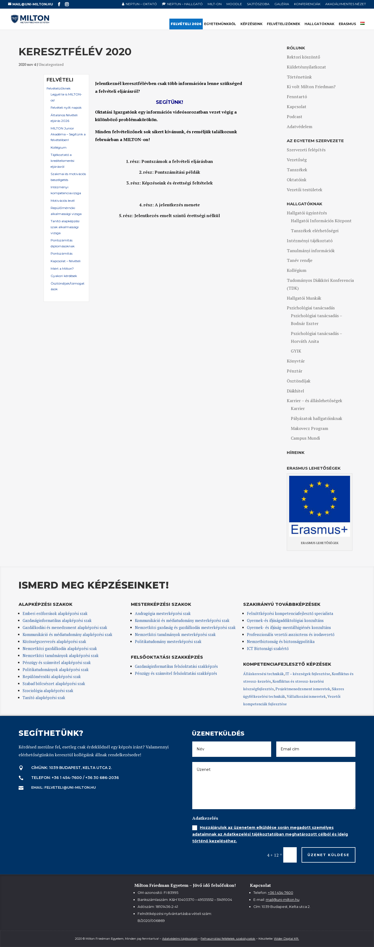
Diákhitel (295, 391)
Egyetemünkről (220, 24)
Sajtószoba (258, 4)
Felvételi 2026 (186, 24)
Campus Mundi (305, 438)
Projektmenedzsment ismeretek (302, 688)
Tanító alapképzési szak (44, 697)
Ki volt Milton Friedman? (311, 87)
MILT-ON (215, 4)
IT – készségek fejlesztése (307, 673)
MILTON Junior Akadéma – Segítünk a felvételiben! (68, 134)
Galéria (281, 4)
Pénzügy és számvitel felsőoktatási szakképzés (176, 673)
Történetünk (299, 77)
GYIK (296, 351)
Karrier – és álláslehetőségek (314, 401)
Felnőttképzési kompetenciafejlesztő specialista (290, 613)
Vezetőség (297, 160)
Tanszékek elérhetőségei (314, 231)
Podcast (294, 116)
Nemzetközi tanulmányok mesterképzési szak (175, 634)
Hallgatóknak (319, 24)
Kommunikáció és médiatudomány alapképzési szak (67, 634)
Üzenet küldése (328, 855)
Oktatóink (296, 180)
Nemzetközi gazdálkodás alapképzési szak (60, 648)
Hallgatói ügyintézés (307, 213)
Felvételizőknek (283, 24)
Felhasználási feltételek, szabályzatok (228, 939)
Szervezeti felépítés (306, 150)
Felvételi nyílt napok (66, 107)
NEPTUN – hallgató (185, 4)
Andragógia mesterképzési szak (163, 613)
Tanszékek (297, 170)
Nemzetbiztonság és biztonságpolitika (281, 641)
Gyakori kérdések (64, 276)
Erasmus (347, 24)
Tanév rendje (299, 260)
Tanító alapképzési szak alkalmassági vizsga (65, 227)
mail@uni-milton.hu (282, 900)
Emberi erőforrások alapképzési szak (55, 613)
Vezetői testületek (304, 190)
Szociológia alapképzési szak (48, 690)
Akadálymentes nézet (345, 4)
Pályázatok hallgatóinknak (316, 418)
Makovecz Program (309, 428)
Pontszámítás (61, 253)
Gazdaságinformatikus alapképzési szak (57, 620)
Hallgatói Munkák (304, 298)
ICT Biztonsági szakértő (268, 648)
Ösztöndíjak (298, 381)
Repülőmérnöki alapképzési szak (52, 676)
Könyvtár (296, 361)
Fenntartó (297, 97)
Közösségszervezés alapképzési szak (54, 641)
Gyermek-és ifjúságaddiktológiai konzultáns (285, 620)
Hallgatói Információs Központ (321, 221)
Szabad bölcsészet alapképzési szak (54, 683)
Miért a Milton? (62, 268)
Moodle (234, 4)
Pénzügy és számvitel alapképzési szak (57, 662)
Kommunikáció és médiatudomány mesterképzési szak (182, 620)
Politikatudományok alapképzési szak (56, 669)
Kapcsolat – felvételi (66, 261)
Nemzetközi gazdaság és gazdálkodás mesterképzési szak (185, 627)
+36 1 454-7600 (280, 893)
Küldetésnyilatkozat (306, 67)
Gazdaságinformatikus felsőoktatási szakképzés (176, 666)
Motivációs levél (63, 201)
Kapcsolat (296, 107)
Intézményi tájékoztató (310, 241)
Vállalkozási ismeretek (306, 696)
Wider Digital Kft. (286, 939)
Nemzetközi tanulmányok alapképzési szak (61, 655)
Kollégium (59, 147)
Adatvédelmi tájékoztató (179, 939)
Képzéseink (251, 24)
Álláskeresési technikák (263, 673)
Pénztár (294, 371)
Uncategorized (51, 64)
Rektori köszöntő (303, 57)
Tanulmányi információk (311, 251)
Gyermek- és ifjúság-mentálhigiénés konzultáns (289, 627)
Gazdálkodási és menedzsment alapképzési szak (65, 627)
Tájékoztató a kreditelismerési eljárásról (62, 160)
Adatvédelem (299, 126)
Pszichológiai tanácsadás (311, 308)
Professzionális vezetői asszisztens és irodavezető (290, 634)
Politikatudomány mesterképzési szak (168, 641)
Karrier (298, 408)
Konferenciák (307, 4)
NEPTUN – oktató (141, 4)
